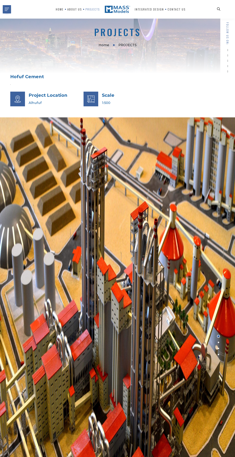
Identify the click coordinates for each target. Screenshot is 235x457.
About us (74, 9)
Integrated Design (149, 9)
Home (60, 9)
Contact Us (177, 9)
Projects (93, 9)
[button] (218, 336)
